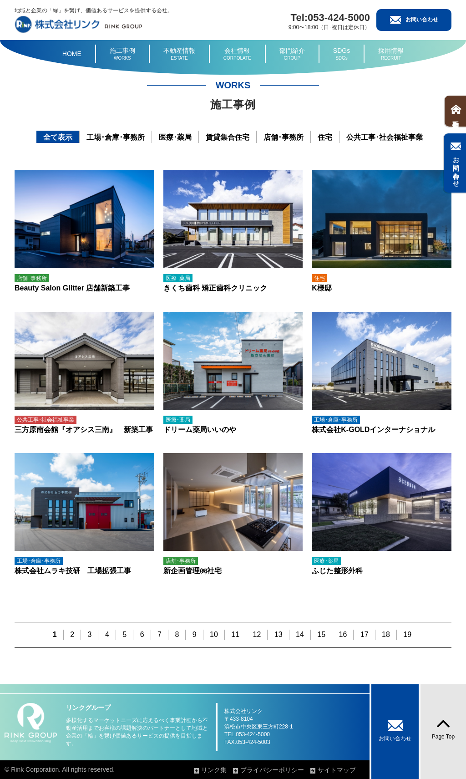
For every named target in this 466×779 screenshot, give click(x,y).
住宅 (325, 137)
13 (278, 634)
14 (300, 634)
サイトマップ (339, 770)
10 (214, 634)
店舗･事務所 (283, 137)
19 (407, 634)
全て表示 (57, 137)
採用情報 (391, 54)
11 (235, 634)
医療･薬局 (175, 137)
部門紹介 (292, 54)
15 (321, 634)
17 (364, 634)
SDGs (341, 54)
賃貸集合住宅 (227, 137)
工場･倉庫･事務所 (115, 137)
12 (257, 634)
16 (343, 634)
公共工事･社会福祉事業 (384, 137)
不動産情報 (179, 54)
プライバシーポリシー (274, 770)
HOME (71, 53)
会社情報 (237, 54)
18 (386, 634)
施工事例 (122, 54)
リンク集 (216, 770)
